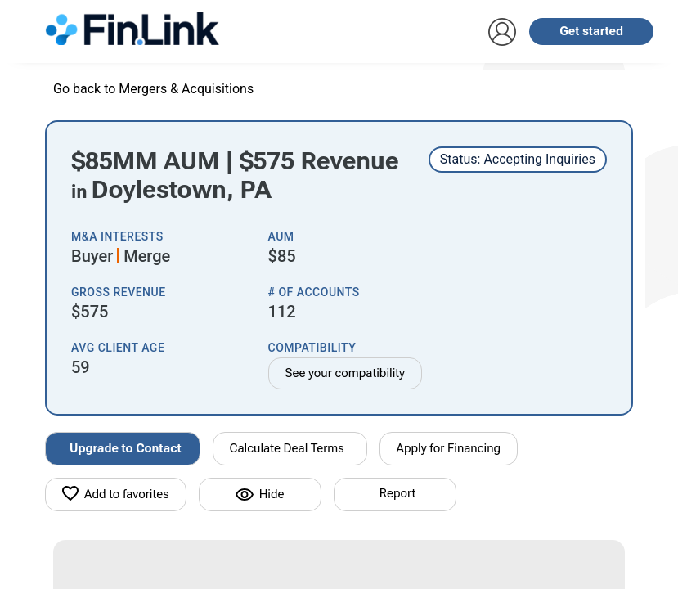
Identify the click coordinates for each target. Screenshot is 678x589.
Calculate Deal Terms (287, 448)
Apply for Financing (449, 448)
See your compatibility (345, 373)
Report (397, 493)
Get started (591, 31)
